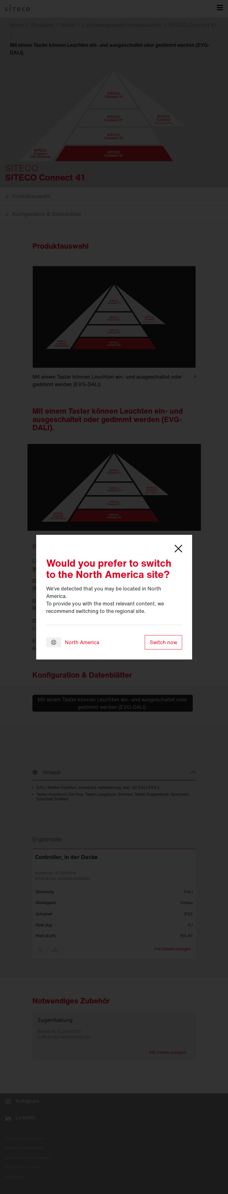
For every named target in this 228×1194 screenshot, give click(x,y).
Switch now (163, 642)
